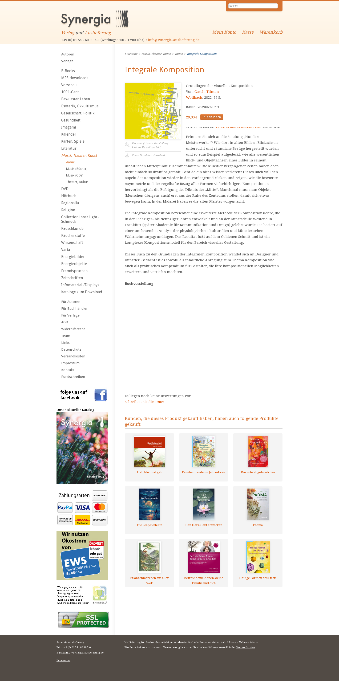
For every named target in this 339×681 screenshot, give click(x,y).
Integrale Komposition (202, 53)
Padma (258, 525)
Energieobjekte (74, 264)
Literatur (69, 148)
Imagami (68, 127)
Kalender (68, 134)
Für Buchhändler (74, 308)
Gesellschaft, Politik (77, 113)
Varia (65, 249)
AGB (64, 322)
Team (65, 336)
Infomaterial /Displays (80, 285)
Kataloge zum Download (81, 292)
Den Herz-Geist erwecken (203, 525)
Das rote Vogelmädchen (258, 472)
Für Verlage (70, 315)
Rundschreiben (73, 377)
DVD (65, 189)
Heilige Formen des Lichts (257, 578)
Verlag (67, 32)
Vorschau (69, 85)
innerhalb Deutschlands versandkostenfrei (238, 127)
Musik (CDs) (74, 175)
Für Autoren (70, 302)
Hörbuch (68, 196)
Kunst (70, 162)
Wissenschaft (72, 242)
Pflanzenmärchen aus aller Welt (149, 580)
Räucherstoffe (73, 235)
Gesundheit (71, 120)
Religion (68, 210)
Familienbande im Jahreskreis (203, 472)
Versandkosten (73, 356)
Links (65, 342)
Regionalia (70, 203)
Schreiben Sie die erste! (144, 402)
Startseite (131, 53)
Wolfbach (194, 97)
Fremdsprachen (74, 271)
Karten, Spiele (73, 141)
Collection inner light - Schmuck (80, 219)
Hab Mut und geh (149, 472)
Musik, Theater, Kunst (79, 155)
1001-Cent (70, 92)
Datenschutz (71, 349)
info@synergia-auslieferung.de (174, 40)
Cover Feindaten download (148, 155)
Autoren (67, 54)
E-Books (68, 71)
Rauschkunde (72, 228)
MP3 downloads (74, 78)
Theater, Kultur (77, 182)
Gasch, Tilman (206, 92)
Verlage (67, 61)
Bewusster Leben (75, 99)
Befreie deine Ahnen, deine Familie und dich (203, 580)
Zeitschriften (72, 278)
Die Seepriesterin (149, 525)
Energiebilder (73, 256)
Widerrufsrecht (73, 329)
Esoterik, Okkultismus (79, 106)
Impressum (70, 363)
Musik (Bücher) (77, 169)
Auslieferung (98, 32)
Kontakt (67, 370)
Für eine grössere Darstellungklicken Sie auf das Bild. (150, 145)
